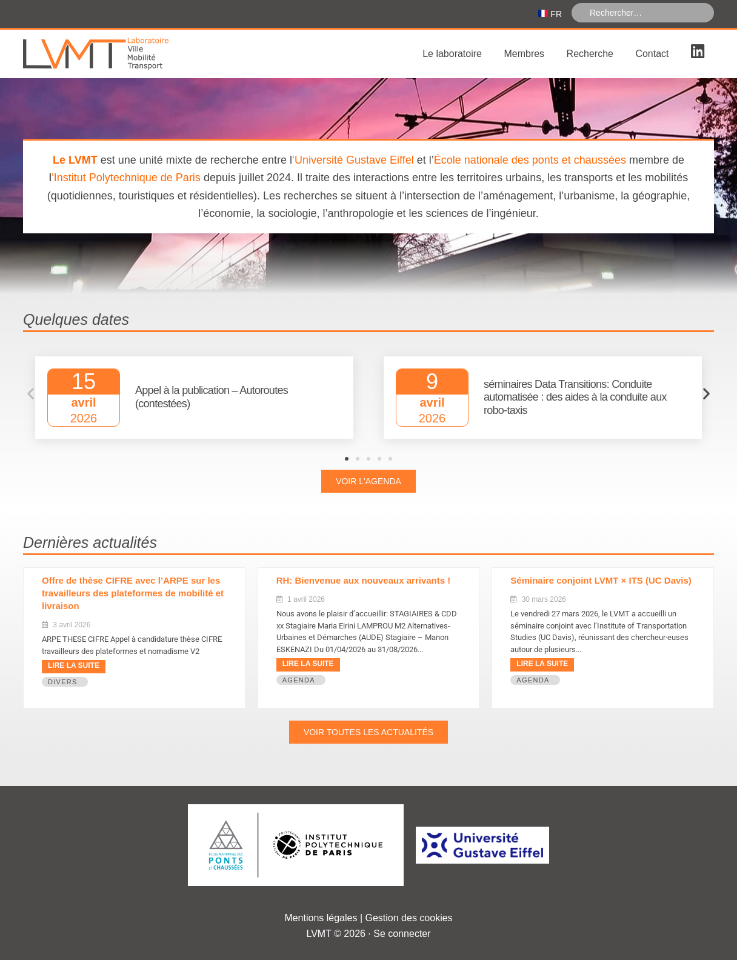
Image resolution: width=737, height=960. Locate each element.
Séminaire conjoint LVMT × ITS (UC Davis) (601, 580)
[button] (30, 393)
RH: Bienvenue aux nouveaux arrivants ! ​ (364, 580)
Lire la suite (73, 665)
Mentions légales (320, 918)
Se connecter (401, 933)
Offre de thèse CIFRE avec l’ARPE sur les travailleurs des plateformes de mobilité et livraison (133, 593)
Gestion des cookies (409, 918)
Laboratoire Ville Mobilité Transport (114, 54)
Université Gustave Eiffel (354, 160)
